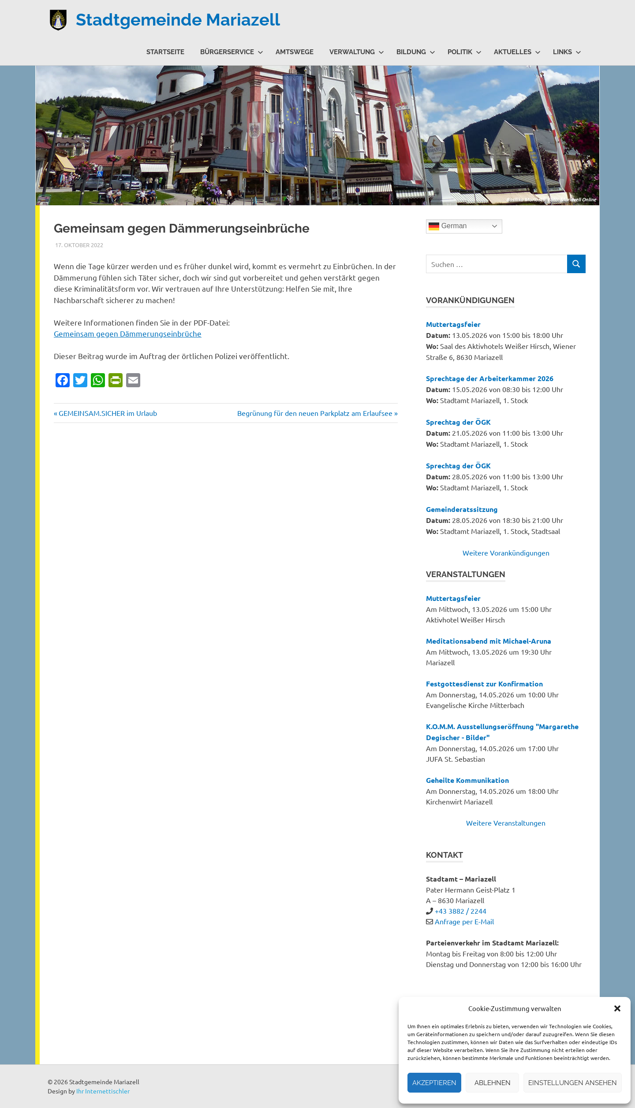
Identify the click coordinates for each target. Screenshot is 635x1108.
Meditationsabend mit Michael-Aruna (488, 640)
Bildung (415, 52)
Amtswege (295, 52)
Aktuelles (517, 52)
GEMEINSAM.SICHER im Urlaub (107, 412)
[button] (617, 1008)
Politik (465, 52)
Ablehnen (492, 1083)
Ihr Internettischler (103, 1091)
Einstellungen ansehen (572, 1083)
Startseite (165, 52)
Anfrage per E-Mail (464, 921)
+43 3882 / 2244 (460, 910)
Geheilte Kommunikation (467, 780)
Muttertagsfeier (453, 324)
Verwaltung (356, 52)
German (448, 226)
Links (567, 52)
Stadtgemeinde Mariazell (178, 20)
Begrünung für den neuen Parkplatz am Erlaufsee (314, 412)
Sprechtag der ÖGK (458, 421)
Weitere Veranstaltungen (505, 822)
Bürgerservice (231, 52)
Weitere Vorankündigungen (506, 552)
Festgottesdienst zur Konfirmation (484, 683)
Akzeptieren (434, 1083)
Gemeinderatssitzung (462, 509)
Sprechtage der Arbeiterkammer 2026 (489, 378)
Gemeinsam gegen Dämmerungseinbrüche (128, 333)
